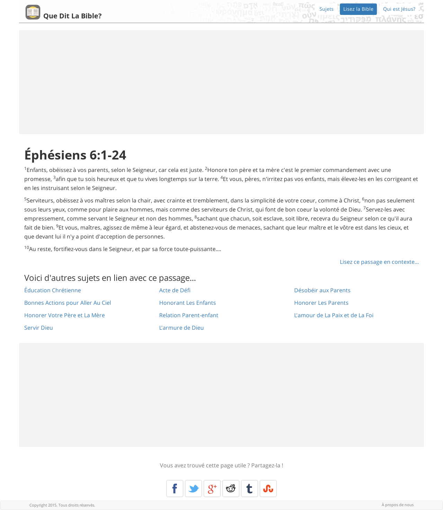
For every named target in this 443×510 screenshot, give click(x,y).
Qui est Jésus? (399, 9)
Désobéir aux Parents (322, 290)
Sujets (326, 9)
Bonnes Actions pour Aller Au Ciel (67, 302)
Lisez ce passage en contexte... (379, 262)
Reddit (230, 488)
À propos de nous (398, 504)
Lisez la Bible (358, 9)
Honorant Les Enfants (187, 302)
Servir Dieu (38, 327)
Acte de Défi (174, 290)
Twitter (193, 488)
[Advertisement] (221, 82)
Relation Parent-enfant (188, 315)
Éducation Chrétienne (52, 290)
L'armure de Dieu (181, 327)
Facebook (174, 488)
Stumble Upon (268, 488)
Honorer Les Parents (321, 302)
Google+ (212, 488)
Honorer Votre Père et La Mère (64, 315)
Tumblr (249, 488)
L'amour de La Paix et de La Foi (333, 315)
